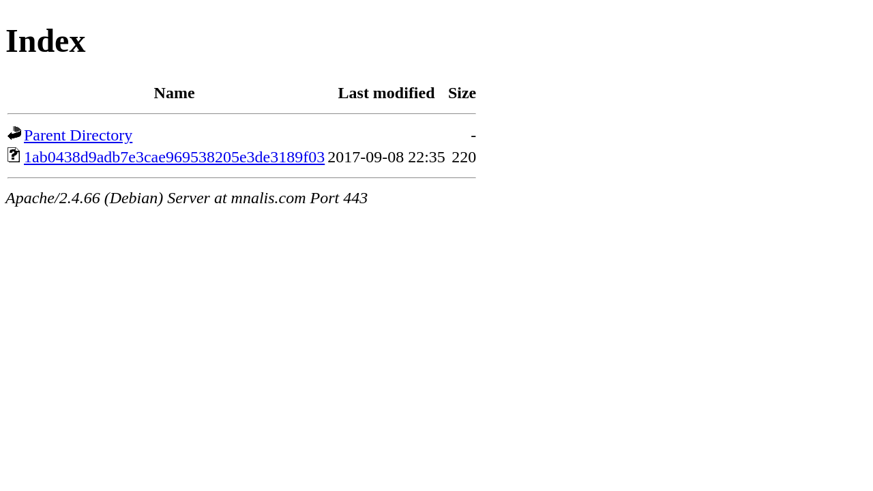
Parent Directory (78, 135)
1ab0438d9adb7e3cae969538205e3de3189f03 (174, 157)
